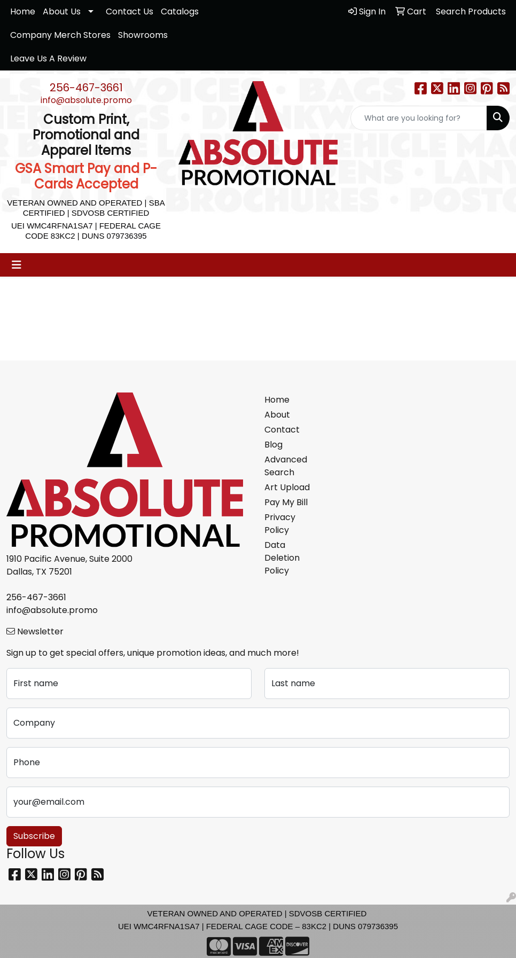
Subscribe (34, 836)
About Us (62, 11)
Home (22, 11)
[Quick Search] (418, 118)
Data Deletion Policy (282, 558)
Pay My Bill (286, 502)
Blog (273, 444)
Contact (282, 429)
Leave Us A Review (48, 58)
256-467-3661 (86, 87)
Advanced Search (285, 465)
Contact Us (129, 11)
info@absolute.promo (86, 100)
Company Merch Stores (60, 35)
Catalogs (180, 11)
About (277, 415)
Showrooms (143, 35)
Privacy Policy (279, 523)
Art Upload (287, 487)
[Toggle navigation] (16, 264)
